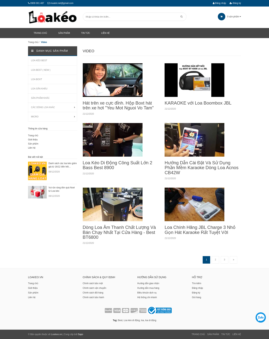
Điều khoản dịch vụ (147, 292)
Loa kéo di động (132, 320)
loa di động (150, 320)
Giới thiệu (33, 139)
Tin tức (225, 334)
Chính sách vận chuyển (94, 288)
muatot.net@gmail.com (61, 3)
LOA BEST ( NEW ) (40, 70)
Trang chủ (33, 135)
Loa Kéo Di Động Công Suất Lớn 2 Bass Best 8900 (117, 165)
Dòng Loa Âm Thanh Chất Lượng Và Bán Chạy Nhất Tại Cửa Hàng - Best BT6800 (119, 232)
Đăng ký (235, 3)
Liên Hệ (236, 334)
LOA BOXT (36, 79)
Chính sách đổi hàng (93, 292)
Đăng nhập (219, 3)
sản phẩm (229, 16)
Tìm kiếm (196, 283)
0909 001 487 (37, 3)
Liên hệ (31, 148)
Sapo (80, 334)
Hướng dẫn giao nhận (148, 283)
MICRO (34, 116)
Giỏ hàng (196, 297)
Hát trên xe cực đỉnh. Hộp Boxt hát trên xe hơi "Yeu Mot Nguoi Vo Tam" (118, 105)
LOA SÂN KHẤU (39, 88)
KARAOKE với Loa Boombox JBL (198, 102)
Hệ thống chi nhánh (147, 297)
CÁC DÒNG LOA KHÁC (43, 107)
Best (120, 320)
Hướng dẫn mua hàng (148, 288)
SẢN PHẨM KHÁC (40, 98)
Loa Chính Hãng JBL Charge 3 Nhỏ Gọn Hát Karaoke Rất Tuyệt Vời (200, 230)
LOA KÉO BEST (39, 60)
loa (142, 320)
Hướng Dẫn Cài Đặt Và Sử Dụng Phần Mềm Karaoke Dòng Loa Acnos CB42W (201, 167)
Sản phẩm (33, 143)
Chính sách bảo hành (93, 297)
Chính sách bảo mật (93, 283)
